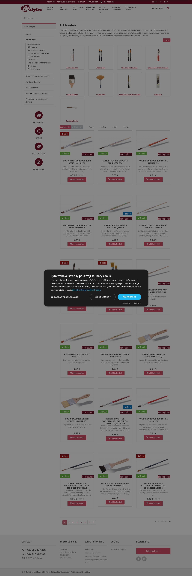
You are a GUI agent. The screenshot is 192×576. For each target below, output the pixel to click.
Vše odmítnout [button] (103, 297)
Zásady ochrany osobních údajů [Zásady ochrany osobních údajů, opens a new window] (86, 290)
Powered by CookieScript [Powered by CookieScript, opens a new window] (131, 304)
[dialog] (96, 287)
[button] (65, 297)
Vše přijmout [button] (129, 297)
